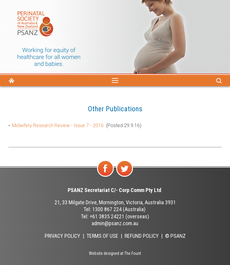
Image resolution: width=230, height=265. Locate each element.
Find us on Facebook (106, 176)
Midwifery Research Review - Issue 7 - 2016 (58, 125)
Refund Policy (142, 236)
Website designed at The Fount (115, 253)
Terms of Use (102, 236)
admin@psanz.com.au (115, 223)
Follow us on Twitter (124, 176)
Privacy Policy (62, 236)
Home (11, 80)
